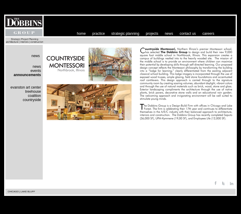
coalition (34, 96)
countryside (32, 100)
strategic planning (125, 34)
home (81, 34)
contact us (188, 34)
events (36, 71)
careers (208, 34)
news (169, 34)
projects (152, 34)
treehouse (33, 91)
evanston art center (25, 87)
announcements (27, 75)
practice (98, 34)
